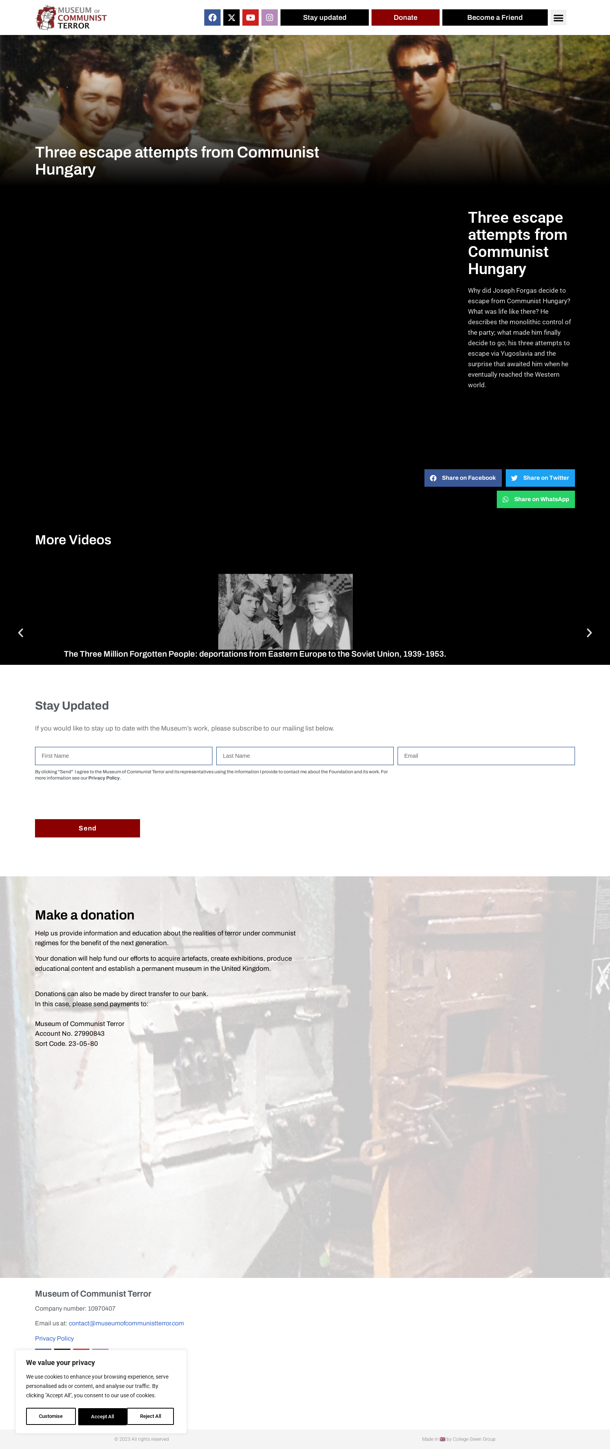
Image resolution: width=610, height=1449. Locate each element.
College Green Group (474, 1439)
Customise (51, 1417)
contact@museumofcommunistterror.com (126, 1323)
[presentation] (94, 800)
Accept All (152, 1417)
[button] (558, 18)
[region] (101, 1392)
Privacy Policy (54, 1338)
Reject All (102, 1417)
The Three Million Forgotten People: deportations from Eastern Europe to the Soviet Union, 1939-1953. (255, 654)
